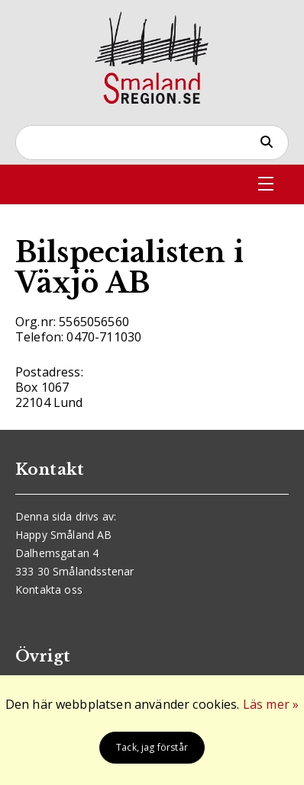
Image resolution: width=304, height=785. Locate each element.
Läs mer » (271, 704)
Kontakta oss (48, 589)
